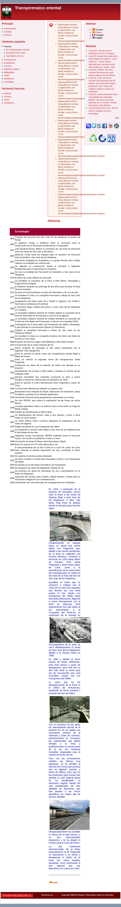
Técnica (7, 66)
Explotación (9, 63)
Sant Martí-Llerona (15, 56)
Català (54, 883)
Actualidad (9, 82)
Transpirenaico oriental (38, 7)
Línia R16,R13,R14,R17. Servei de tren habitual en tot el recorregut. (103, 111)
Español (97, 29)
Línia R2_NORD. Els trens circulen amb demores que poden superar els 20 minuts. (102, 72)
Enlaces (8, 35)
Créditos (8, 32)
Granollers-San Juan (15, 53)
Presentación (10, 28)
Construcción (10, 59)
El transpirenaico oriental (17, 49)
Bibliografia (9, 72)
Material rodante (11, 69)
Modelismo (9, 78)
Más (117, 118)
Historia (7, 46)
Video (6, 75)
